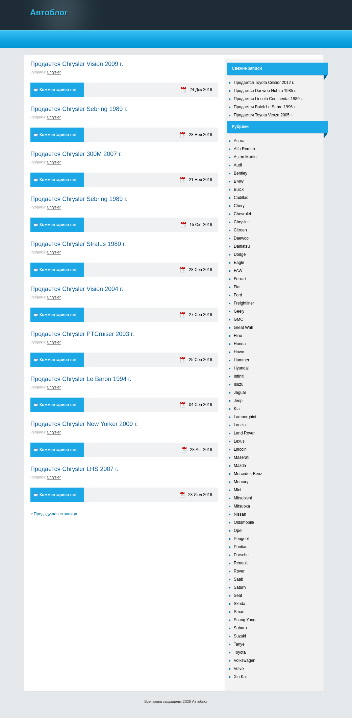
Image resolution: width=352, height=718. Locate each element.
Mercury (241, 481)
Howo (239, 352)
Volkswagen (244, 660)
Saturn (240, 587)
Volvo (239, 668)
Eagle (239, 262)
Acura (239, 140)
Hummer (241, 360)
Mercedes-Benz (248, 473)
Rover (239, 571)
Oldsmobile (244, 522)
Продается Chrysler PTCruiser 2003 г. (82, 334)
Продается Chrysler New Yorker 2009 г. (84, 424)
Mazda (240, 465)
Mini (237, 490)
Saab (238, 579)
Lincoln (240, 449)
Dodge (240, 254)
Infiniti (239, 376)
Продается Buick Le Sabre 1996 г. (265, 107)
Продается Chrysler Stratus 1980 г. (78, 244)
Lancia (240, 425)
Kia (237, 408)
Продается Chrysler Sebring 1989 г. (79, 109)
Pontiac (240, 546)
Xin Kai (240, 676)
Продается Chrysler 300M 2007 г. (76, 154)
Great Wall (243, 327)
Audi (238, 165)
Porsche (241, 555)
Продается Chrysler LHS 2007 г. (74, 469)
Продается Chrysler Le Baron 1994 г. (80, 379)
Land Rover (244, 433)
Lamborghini (245, 416)
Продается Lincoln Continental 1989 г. (268, 98)
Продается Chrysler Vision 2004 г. (76, 289)
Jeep (238, 400)
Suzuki (240, 636)
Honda (240, 343)
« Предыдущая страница (53, 514)
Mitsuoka (242, 506)
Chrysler (54, 72)
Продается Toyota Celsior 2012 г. (264, 82)
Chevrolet (242, 213)
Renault (241, 563)
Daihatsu (242, 246)
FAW (238, 270)
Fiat (237, 287)
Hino (238, 335)
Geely (239, 311)
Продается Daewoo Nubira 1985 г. (265, 90)
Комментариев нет (58, 89)
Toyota (240, 652)
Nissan (240, 514)
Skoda (239, 603)
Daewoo (241, 238)
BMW (239, 181)
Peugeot (241, 538)
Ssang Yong (244, 620)
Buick (239, 189)
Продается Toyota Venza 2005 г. (263, 115)
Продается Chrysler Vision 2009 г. (76, 64)
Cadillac (241, 197)
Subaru (240, 628)
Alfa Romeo (244, 149)
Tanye (239, 644)
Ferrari (240, 278)
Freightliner (244, 303)
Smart (239, 611)
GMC (238, 319)
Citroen (240, 230)
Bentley (240, 173)
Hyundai (241, 368)
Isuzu (239, 384)
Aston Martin (245, 157)
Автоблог (49, 12)
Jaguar (240, 392)
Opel (238, 530)
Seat (238, 595)
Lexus (239, 441)
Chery (239, 205)
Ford (238, 295)
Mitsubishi (243, 498)
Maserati (241, 457)
